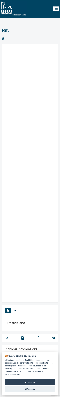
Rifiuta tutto (30, 389)
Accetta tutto (30, 382)
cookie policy (10, 366)
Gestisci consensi (12, 374)
